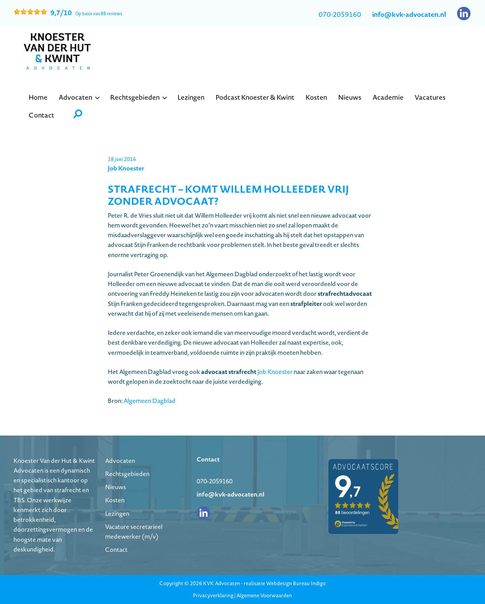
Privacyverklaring (213, 595)
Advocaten (120, 460)
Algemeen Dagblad (149, 400)
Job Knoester (275, 372)
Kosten (115, 500)
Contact (116, 549)
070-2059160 (340, 14)
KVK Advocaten (221, 583)
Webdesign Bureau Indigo (296, 583)
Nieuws (115, 487)
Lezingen (117, 513)
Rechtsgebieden (127, 474)
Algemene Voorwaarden (264, 595)
